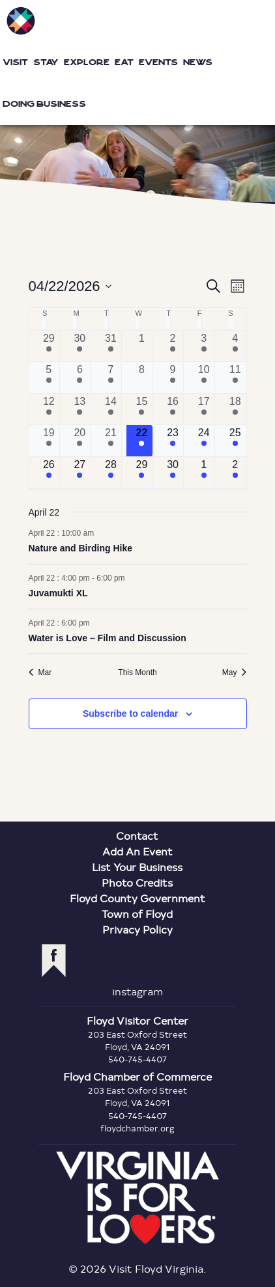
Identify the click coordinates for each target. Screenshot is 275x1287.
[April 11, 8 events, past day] (235, 377)
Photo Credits (137, 882)
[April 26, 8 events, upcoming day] (49, 472)
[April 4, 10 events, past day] (235, 346)
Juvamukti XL (58, 593)
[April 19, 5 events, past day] (49, 440)
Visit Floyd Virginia (21, 21)
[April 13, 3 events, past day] (80, 409)
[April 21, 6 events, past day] (111, 440)
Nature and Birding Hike (80, 548)
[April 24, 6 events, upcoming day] (203, 440)
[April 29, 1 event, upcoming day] (141, 472)
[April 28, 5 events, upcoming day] (111, 472)
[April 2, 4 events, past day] (173, 346)
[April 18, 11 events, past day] (235, 409)
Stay (46, 62)
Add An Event (137, 851)
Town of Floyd (137, 913)
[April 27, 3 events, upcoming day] (80, 472)
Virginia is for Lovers (137, 1198)
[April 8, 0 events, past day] (141, 377)
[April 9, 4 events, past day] (173, 377)
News (197, 62)
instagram (137, 991)
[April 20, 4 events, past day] (80, 440)
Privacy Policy (137, 929)
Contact (137, 835)
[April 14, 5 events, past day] (111, 409)
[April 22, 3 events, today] (141, 440)
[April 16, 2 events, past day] (173, 409)
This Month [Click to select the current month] (137, 672)
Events (158, 62)
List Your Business (137, 866)
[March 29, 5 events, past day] (49, 346)
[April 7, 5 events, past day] (111, 377)
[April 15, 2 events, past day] (141, 409)
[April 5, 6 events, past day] (49, 377)
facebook (53, 960)
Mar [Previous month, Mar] (40, 672)
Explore (86, 62)
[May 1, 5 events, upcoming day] (203, 472)
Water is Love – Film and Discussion (107, 638)
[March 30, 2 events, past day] (80, 346)
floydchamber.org (137, 1128)
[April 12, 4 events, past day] (49, 409)
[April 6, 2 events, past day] (80, 377)
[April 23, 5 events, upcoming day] (173, 440)
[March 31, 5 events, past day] (111, 346)
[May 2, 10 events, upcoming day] (235, 472)
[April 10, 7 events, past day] (203, 377)
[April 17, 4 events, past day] (203, 409)
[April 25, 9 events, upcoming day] (235, 440)
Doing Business (44, 104)
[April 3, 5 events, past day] (203, 346)
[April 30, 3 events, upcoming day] (173, 472)
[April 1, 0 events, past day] (141, 346)
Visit (15, 62)
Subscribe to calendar (130, 713)
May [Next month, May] (234, 672)
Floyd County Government (137, 898)
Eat (124, 62)
